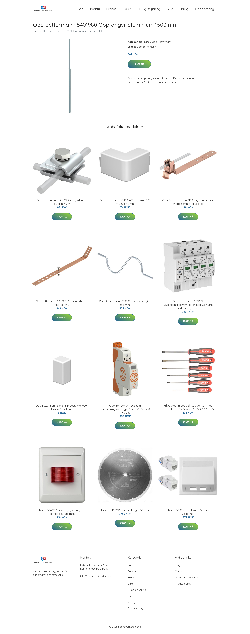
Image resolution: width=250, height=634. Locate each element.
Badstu (95, 10)
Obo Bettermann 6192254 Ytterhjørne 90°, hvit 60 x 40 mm (125, 203)
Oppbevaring (204, 10)
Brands (111, 10)
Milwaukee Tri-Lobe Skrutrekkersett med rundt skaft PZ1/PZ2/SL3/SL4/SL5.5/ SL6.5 (188, 409)
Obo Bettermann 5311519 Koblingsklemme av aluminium (62, 203)
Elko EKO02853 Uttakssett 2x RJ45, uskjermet (188, 513)
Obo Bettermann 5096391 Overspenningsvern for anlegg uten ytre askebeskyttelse (188, 306)
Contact (179, 573)
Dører (127, 10)
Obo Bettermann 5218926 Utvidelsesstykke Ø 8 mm (125, 304)
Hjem (36, 32)
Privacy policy (183, 585)
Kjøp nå (139, 65)
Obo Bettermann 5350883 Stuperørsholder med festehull (62, 304)
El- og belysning (149, 10)
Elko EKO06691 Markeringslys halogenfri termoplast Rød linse (62, 513)
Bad (80, 10)
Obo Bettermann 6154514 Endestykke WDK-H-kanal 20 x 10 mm (62, 409)
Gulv (170, 10)
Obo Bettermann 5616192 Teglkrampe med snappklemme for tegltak (188, 203)
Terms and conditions (187, 579)
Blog (177, 566)
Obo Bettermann (161, 43)
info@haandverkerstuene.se (96, 577)
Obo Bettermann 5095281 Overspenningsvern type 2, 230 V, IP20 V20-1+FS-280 (125, 411)
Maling (184, 10)
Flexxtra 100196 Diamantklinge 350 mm (125, 512)
